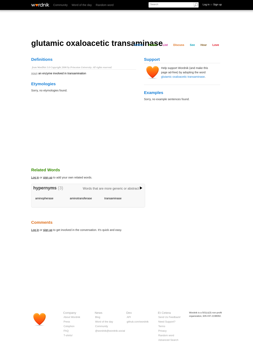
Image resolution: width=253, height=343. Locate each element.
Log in (35, 177)
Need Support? (166, 321)
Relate (153, 45)
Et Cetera (164, 312)
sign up (47, 177)
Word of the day (82, 5)
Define (138, 45)
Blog (97, 317)
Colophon (69, 326)
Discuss (178, 45)
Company (69, 312)
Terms (161, 326)
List (165, 45)
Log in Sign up (212, 4)
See (192, 45)
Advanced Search (168, 339)
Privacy (162, 330)
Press (67, 321)
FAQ (66, 330)
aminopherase (44, 198)
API (129, 317)
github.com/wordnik (138, 321)
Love (215, 45)
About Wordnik (72, 317)
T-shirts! (68, 335)
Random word (105, 5)
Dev (129, 312)
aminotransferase (81, 198)
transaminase (113, 198)
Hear (203, 45)
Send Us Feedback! (169, 317)
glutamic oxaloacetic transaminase (183, 76)
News (98, 312)
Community (60, 5)
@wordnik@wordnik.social (110, 330)
